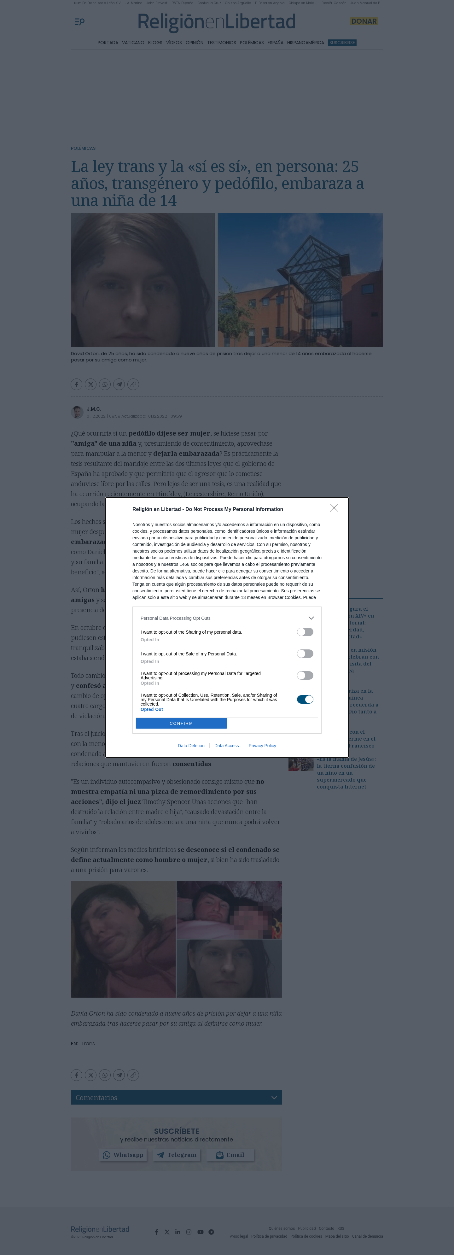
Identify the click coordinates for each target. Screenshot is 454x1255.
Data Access (226, 745)
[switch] (305, 632)
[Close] (336, 510)
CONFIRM (181, 723)
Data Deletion (191, 745)
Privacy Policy (262, 745)
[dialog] (227, 627)
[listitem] (227, 618)
